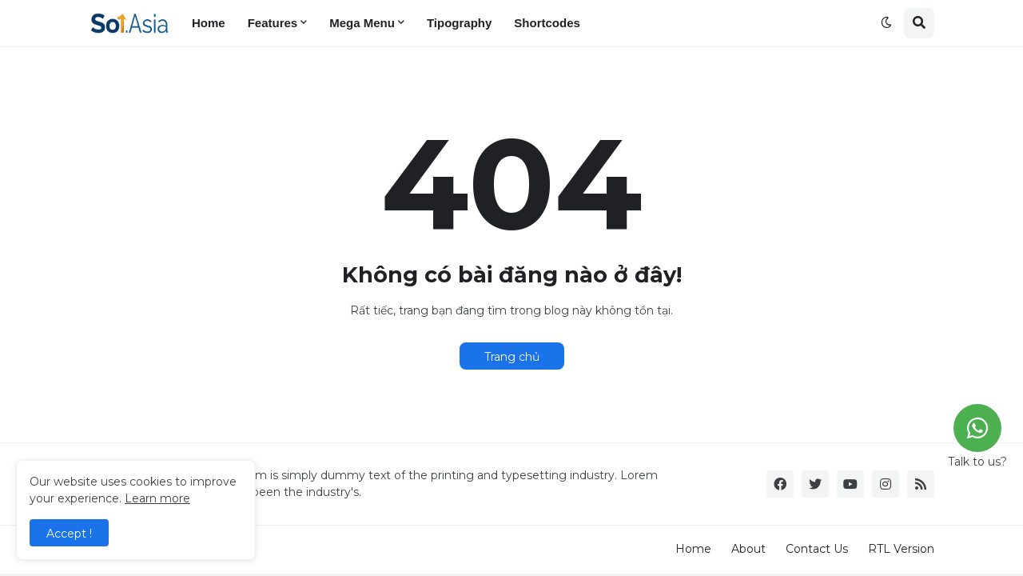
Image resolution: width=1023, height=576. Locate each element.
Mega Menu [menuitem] (362, 23)
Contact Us (817, 549)
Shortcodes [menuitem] (547, 23)
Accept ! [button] (69, 533)
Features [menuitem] (273, 23)
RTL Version (901, 549)
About (748, 549)
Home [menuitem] (208, 23)
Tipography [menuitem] (459, 23)
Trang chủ (511, 357)
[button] (886, 23)
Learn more (157, 498)
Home (693, 549)
